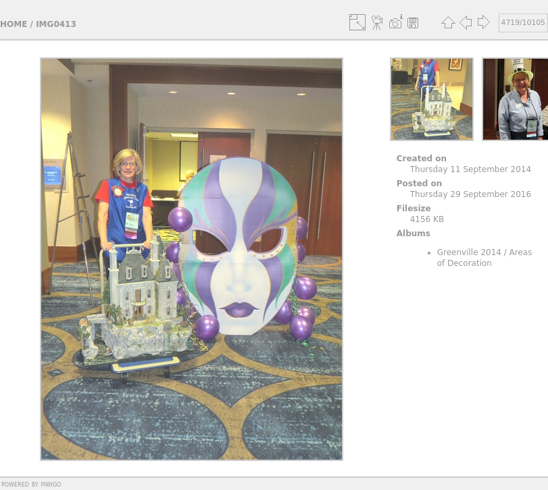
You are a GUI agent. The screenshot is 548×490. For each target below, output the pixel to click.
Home (13, 24)
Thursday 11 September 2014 (470, 169)
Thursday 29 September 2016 (470, 194)
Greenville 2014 (469, 252)
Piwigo (51, 484)
